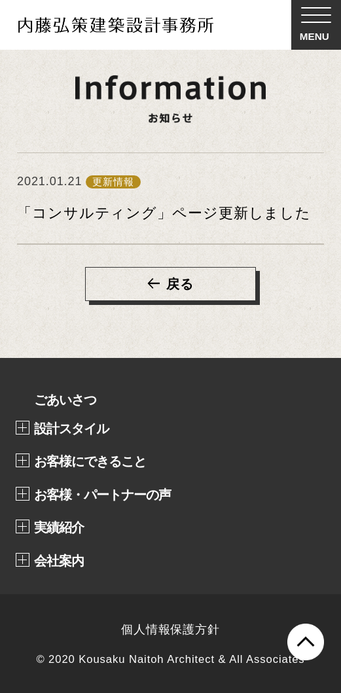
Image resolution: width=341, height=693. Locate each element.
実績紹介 (59, 527)
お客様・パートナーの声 (102, 494)
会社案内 (59, 560)
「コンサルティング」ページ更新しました (164, 213)
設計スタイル (71, 428)
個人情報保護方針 (170, 629)
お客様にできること (90, 461)
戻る (180, 284)
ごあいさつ (65, 399)
